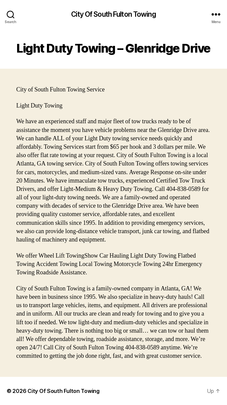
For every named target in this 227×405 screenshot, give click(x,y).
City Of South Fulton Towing (113, 14)
